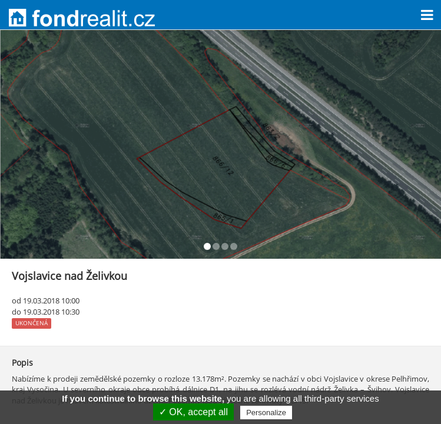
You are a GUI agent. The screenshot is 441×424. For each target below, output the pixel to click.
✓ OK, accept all (193, 412)
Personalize (266, 412)
